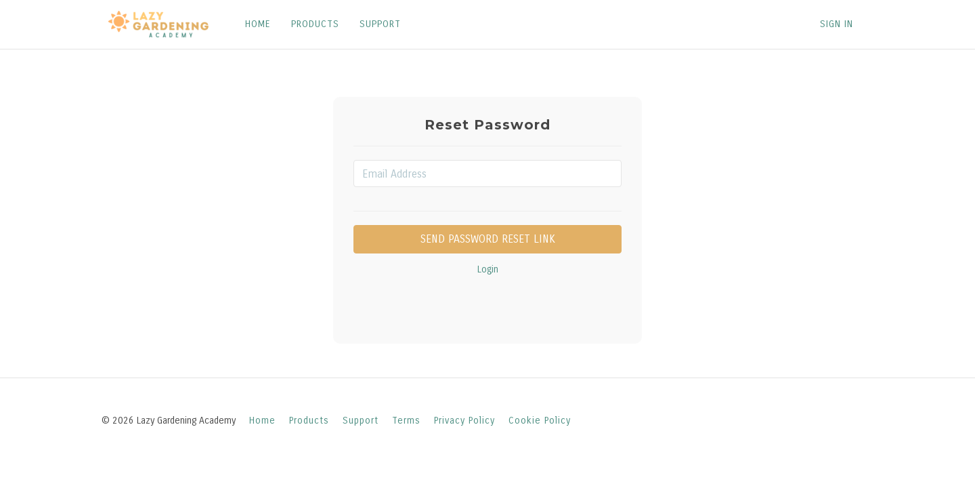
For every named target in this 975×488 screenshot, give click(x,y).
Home (262, 420)
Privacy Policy (464, 420)
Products (309, 420)
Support (360, 420)
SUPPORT (380, 24)
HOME (258, 24)
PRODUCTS (315, 24)
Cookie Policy (539, 420)
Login (487, 269)
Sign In (836, 24)
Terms (406, 420)
